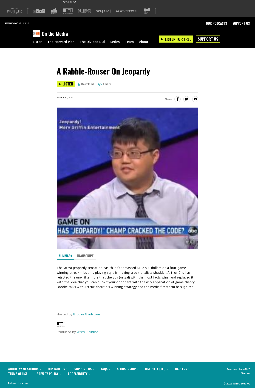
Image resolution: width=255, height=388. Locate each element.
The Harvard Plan (61, 42)
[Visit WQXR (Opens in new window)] (103, 11)
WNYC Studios (87, 332)
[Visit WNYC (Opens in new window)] (39, 11)
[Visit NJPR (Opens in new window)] (84, 11)
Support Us (241, 23)
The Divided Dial (92, 42)
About (143, 42)
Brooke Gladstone (87, 314)
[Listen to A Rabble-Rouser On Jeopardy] (66, 84)
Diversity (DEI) (156, 369)
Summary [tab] (65, 255)
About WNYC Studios (24, 369)
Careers (182, 369)
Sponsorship (127, 369)
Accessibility (79, 373)
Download (86, 84)
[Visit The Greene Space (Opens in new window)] (146, 11)
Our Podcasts (216, 23)
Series (115, 42)
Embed (105, 84)
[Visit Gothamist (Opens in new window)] (54, 11)
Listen (37, 42)
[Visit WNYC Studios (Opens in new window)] (68, 11)
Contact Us (57, 369)
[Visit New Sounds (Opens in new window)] (126, 11)
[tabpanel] (127, 277)
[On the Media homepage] (37, 34)
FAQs (105, 369)
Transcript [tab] (85, 255)
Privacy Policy (49, 373)
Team (129, 42)
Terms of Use (19, 373)
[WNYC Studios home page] (21, 23)
